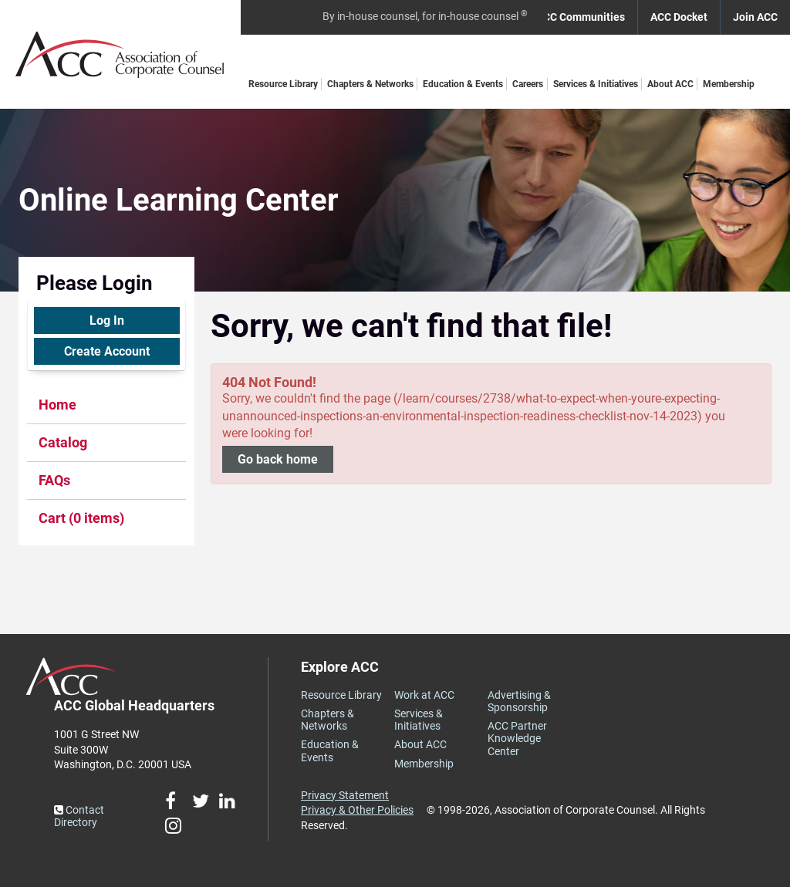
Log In (106, 320)
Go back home (278, 459)
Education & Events (463, 84)
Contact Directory (79, 816)
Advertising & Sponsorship (519, 701)
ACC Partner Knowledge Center (517, 738)
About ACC (670, 84)
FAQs (54, 480)
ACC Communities (580, 17)
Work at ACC (424, 695)
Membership (729, 84)
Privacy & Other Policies (357, 810)
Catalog (63, 442)
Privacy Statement (345, 795)
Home (57, 404)
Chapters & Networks (370, 84)
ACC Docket (678, 17)
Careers (527, 84)
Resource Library (283, 84)
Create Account (107, 351)
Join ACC (755, 17)
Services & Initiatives (595, 84)
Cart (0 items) (81, 518)
